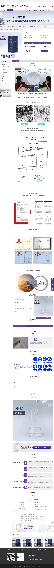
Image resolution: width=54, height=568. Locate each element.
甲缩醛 (36, 26)
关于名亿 (35, 10)
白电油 (10, 10)
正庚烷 (10, 26)
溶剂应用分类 (4, 87)
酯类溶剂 (3, 80)
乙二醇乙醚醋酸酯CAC (31, 26)
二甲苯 (17, 26)
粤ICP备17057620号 (34, 566)
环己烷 (8, 26)
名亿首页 (3, 10)
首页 (4, 29)
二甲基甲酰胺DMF (48, 544)
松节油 (3, 69)
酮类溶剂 (3, 78)
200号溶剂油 (14, 26)
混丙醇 (20, 26)
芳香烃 (3, 74)
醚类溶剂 (3, 82)
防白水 (21, 10)
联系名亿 (49, 10)
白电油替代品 (4, 72)
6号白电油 (20, 29)
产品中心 (28, 10)
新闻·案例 (42, 10)
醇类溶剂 (3, 76)
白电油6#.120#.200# (15, 29)
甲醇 (16, 10)
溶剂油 (11, 29)
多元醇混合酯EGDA (24, 26)
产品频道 (7, 29)
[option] (3, 56)
